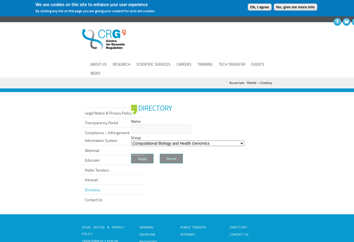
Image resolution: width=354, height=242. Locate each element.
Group (136, 121)
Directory (92, 173)
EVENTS (257, 64)
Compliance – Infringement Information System (107, 120)
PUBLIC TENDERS (193, 210)
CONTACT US (239, 218)
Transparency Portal (101, 106)
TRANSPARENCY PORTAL (100, 224)
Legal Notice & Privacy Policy (108, 97)
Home (252, 82)
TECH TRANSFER (232, 64)
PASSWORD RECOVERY (148, 229)
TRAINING (205, 64)
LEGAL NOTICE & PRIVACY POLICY (103, 214)
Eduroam (92, 144)
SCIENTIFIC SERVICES (153, 64)
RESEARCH (121, 64)
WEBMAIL (146, 210)
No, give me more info (295, 7)
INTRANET (188, 218)
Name (135, 105)
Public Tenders (97, 154)
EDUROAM (147, 218)
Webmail (92, 134)
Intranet (91, 163)
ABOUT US (98, 64)
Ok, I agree (259, 7)
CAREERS (183, 64)
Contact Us (93, 183)
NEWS (95, 73)
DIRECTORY (238, 210)
